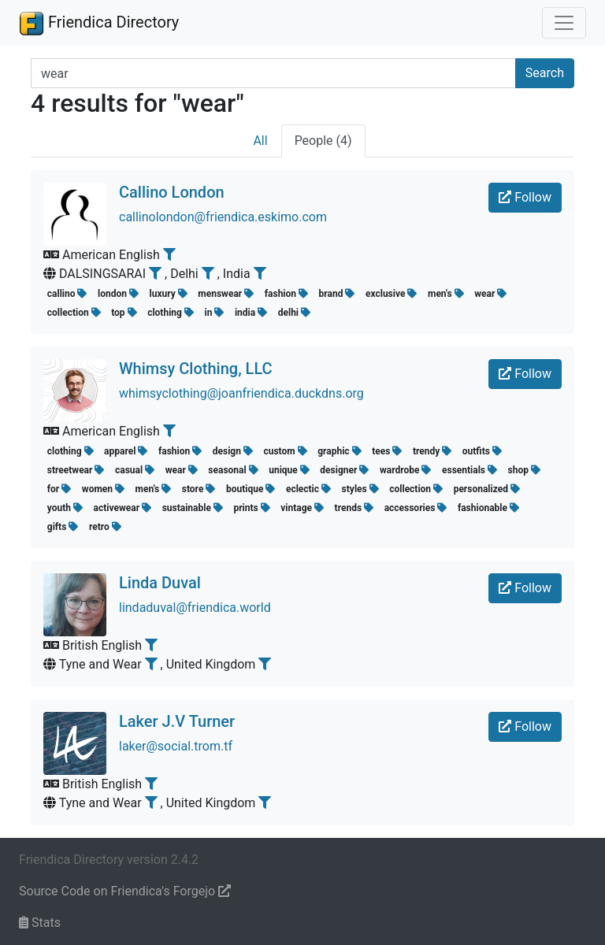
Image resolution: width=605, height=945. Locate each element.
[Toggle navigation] (564, 23)
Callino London (172, 192)
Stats (40, 922)
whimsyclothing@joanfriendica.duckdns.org (241, 393)
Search (544, 72)
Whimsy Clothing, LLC (196, 368)
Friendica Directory (99, 22)
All (260, 140)
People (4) (323, 140)
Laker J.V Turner (177, 721)
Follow (525, 197)
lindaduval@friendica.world (195, 607)
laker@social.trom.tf (175, 746)
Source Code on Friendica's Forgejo (125, 891)
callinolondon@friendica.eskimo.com (223, 216)
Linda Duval (160, 582)
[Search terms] (273, 73)
